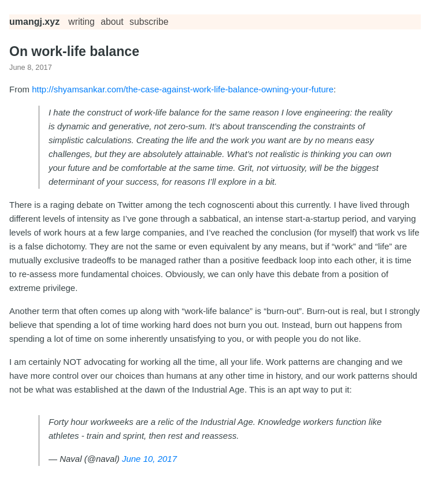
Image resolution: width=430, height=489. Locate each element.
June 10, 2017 (149, 459)
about (112, 22)
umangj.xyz (34, 22)
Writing (81, 22)
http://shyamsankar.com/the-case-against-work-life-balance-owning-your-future (182, 89)
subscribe (148, 22)
